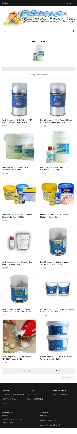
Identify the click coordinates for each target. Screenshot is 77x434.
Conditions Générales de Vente (12, 419)
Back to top (67, 377)
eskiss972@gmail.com (60, 394)
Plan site (5, 416)
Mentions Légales (8, 423)
